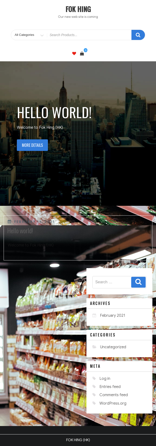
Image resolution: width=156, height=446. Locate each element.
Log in (104, 378)
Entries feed (110, 386)
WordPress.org (112, 403)
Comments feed (113, 395)
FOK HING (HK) (78, 440)
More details (32, 145)
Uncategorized (113, 347)
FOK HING (78, 9)
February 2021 (112, 315)
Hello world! (20, 230)
